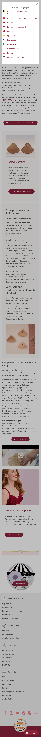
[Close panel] (37, 4)
